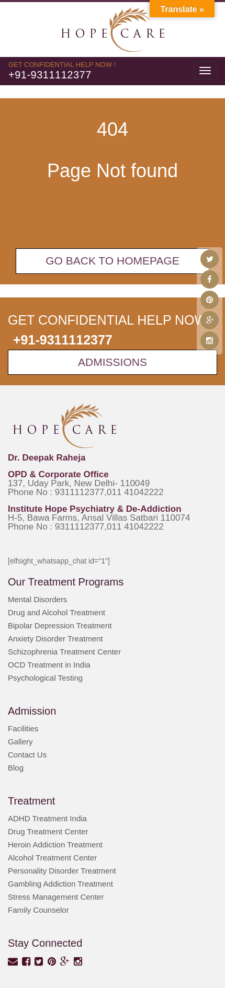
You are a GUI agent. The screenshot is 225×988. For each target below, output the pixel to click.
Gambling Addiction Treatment (60, 883)
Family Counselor (38, 909)
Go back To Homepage (112, 261)
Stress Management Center (56, 896)
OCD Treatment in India (49, 664)
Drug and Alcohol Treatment (56, 612)
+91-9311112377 (50, 75)
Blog (16, 767)
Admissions (112, 362)
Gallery (20, 741)
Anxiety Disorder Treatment (55, 638)
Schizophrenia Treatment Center (64, 651)
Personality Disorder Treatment (62, 870)
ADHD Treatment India (47, 818)
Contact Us (27, 754)
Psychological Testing (45, 677)
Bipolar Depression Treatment (59, 625)
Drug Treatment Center (48, 831)
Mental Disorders (37, 599)
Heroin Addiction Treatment (55, 844)
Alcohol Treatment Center (52, 857)
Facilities (23, 728)
